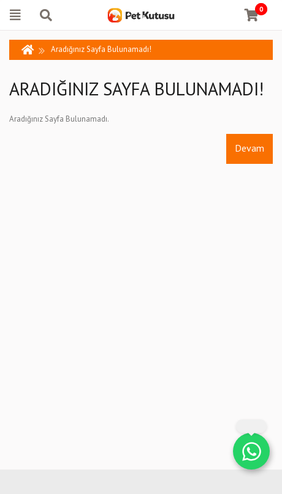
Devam (249, 148)
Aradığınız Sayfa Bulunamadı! (101, 49)
